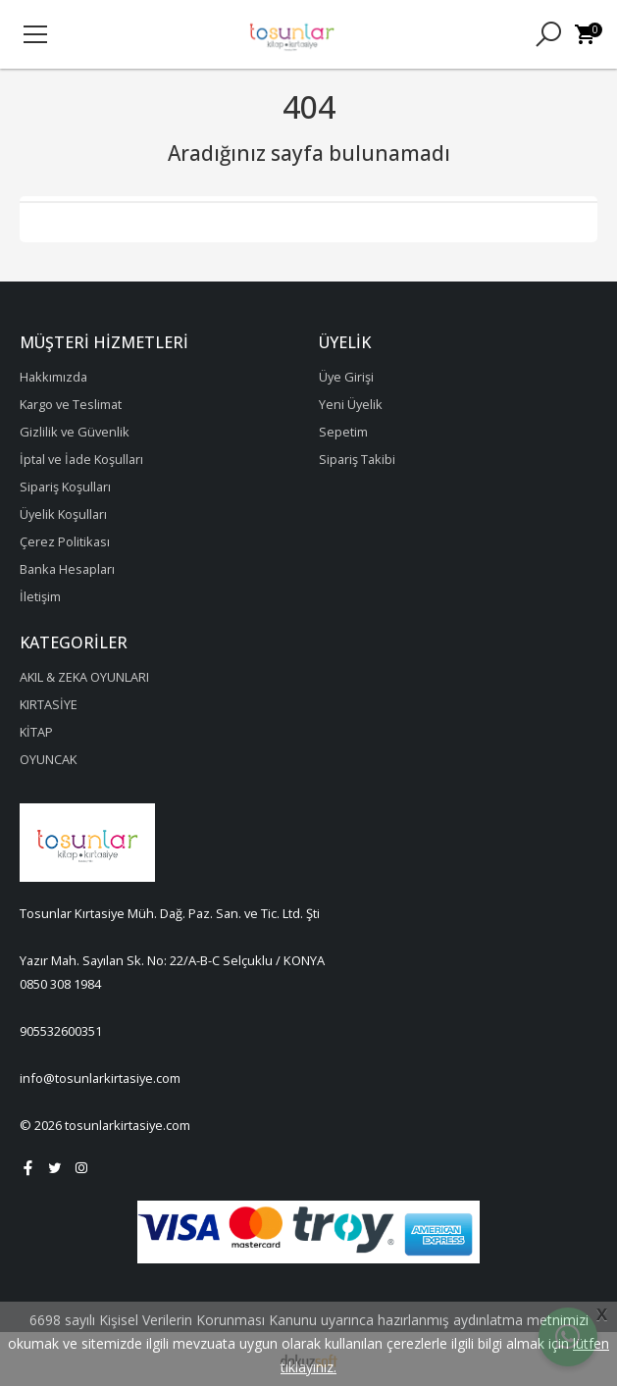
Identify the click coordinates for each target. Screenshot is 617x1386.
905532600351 (61, 1031)
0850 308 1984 (60, 984)
